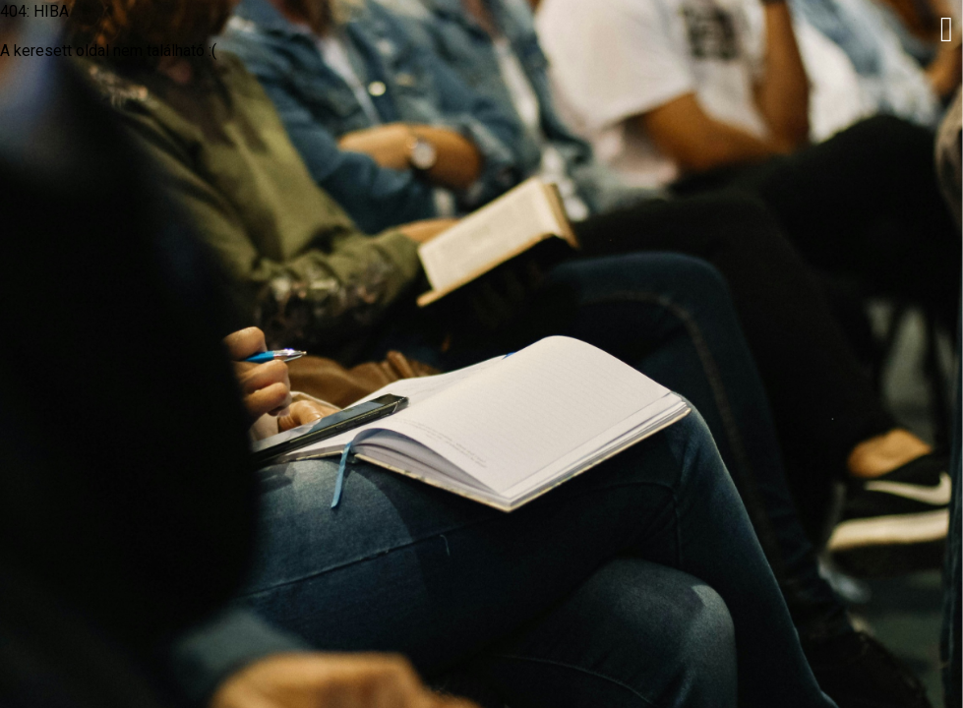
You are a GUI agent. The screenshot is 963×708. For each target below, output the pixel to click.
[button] (946, 29)
